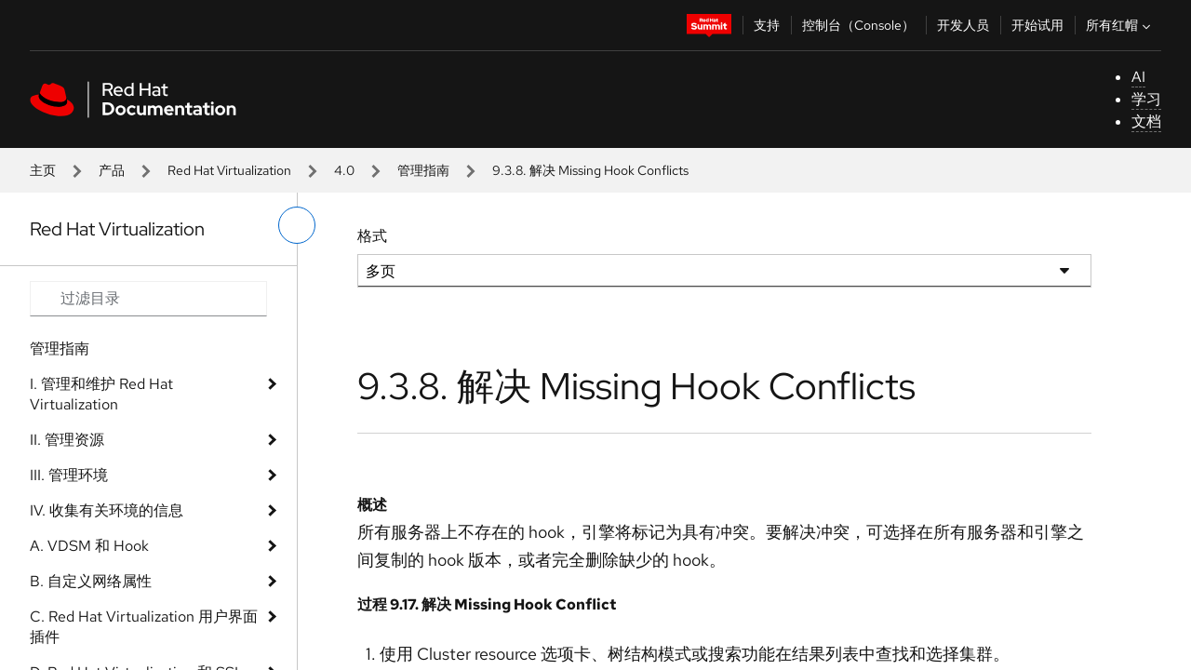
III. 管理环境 (69, 475)
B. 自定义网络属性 (91, 581)
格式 (372, 236)
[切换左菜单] (296, 225)
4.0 (344, 170)
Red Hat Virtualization (229, 170)
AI (1138, 77)
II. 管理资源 (67, 439)
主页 (43, 170)
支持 (767, 25)
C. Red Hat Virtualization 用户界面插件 (144, 627)
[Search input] (148, 298)
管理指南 (423, 170)
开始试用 (1037, 25)
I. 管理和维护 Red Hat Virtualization (101, 394)
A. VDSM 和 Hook (89, 546)
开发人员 (963, 25)
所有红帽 (1120, 25)
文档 (1146, 121)
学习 (1146, 99)
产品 (112, 170)
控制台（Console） (858, 25)
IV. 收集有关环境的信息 (106, 510)
